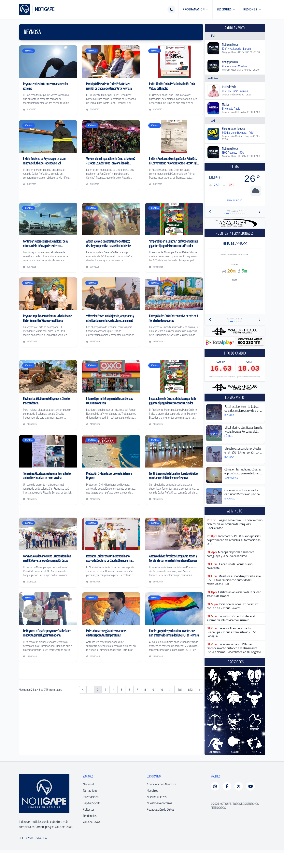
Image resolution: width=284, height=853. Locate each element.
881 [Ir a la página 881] (180, 748)
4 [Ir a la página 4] (113, 748)
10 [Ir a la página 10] (162, 748)
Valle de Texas (91, 825)
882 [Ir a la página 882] (190, 748)
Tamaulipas (90, 793)
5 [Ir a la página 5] (121, 748)
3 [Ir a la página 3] (105, 748)
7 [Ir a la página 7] (137, 748)
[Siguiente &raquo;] (199, 748)
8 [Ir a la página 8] (145, 748)
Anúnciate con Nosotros (161, 787)
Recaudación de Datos (160, 812)
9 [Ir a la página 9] (153, 748)
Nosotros (152, 793)
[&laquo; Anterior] (83, 748)
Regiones (252, 9)
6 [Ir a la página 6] (129, 748)
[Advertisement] (111, 697)
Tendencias (89, 818)
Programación (195, 9)
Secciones (226, 9)
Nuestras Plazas (156, 800)
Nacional (88, 787)
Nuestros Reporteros (159, 806)
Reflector (88, 812)
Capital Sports (91, 806)
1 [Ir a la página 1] (90, 748)
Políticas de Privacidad (33, 841)
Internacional (91, 800)
